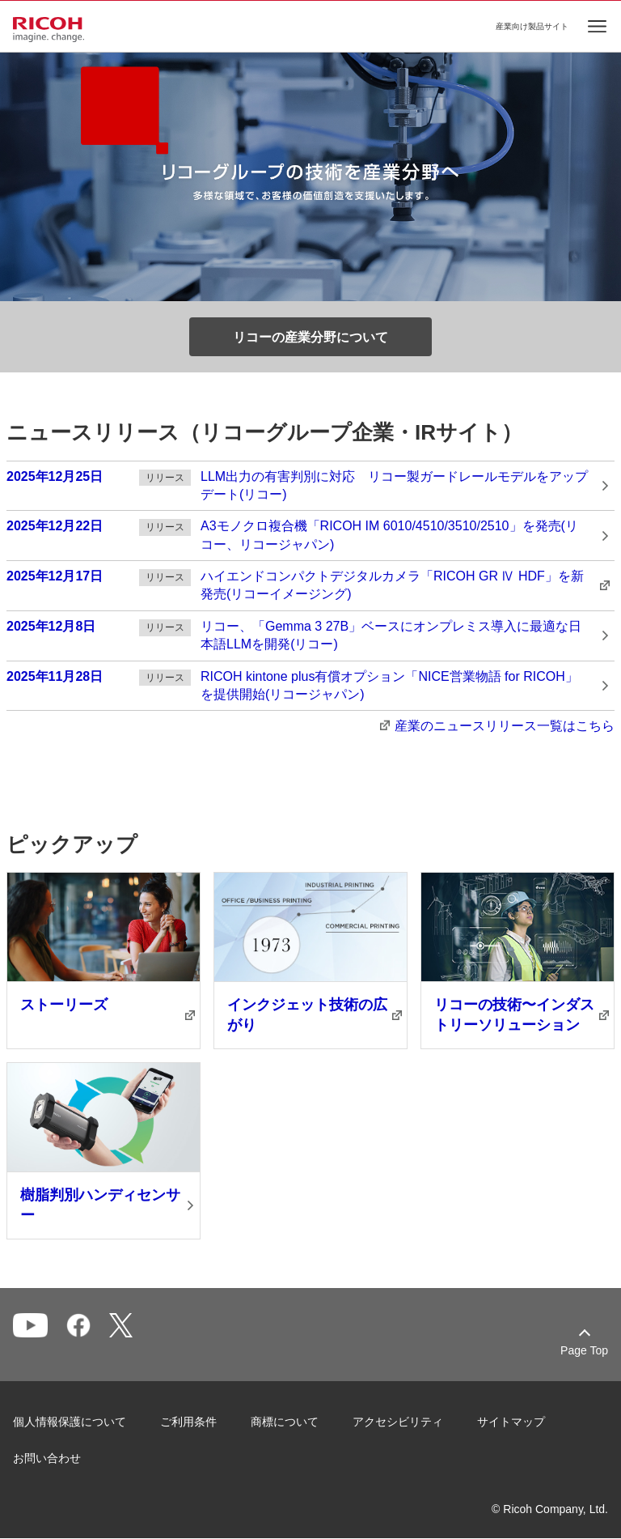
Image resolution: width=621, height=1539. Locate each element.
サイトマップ (511, 1421)
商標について (285, 1421)
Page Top (584, 1350)
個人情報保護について (69, 1421)
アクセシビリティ (398, 1421)
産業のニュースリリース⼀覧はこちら (505, 726)
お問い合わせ (47, 1458)
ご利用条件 (188, 1421)
